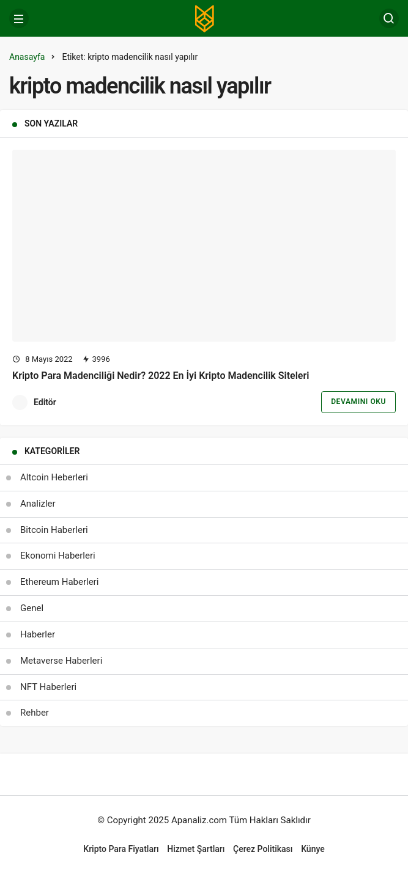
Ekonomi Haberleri (57, 555)
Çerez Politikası (262, 849)
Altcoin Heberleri (54, 477)
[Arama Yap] (389, 18)
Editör (45, 402)
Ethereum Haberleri (59, 581)
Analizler (38, 503)
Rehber (34, 712)
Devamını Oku (358, 401)
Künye (313, 849)
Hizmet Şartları (195, 849)
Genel (31, 608)
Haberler (37, 634)
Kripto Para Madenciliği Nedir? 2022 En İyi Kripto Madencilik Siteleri (160, 375)
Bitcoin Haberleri (54, 529)
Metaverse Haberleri (61, 660)
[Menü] (19, 18)
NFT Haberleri (48, 686)
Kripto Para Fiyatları (120, 849)
